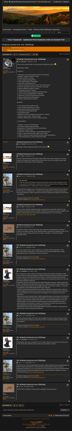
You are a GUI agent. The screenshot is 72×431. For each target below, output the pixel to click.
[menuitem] (39, 2)
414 (7, 70)
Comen (4, 186)
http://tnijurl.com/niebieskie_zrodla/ (26, 214)
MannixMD (40, 421)
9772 (7, 237)
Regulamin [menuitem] (13, 1)
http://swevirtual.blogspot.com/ (37, 199)
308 (7, 284)
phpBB (33, 424)
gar (4, 233)
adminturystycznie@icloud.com (15, 50)
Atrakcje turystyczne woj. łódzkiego (18, 44)
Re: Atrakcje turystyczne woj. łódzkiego (31, 245)
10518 (7, 190)
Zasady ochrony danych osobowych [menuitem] (27, 1)
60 (7, 166)
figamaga (5, 67)
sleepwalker (6, 280)
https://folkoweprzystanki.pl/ (36, 372)
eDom (4, 162)
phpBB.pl (43, 425)
